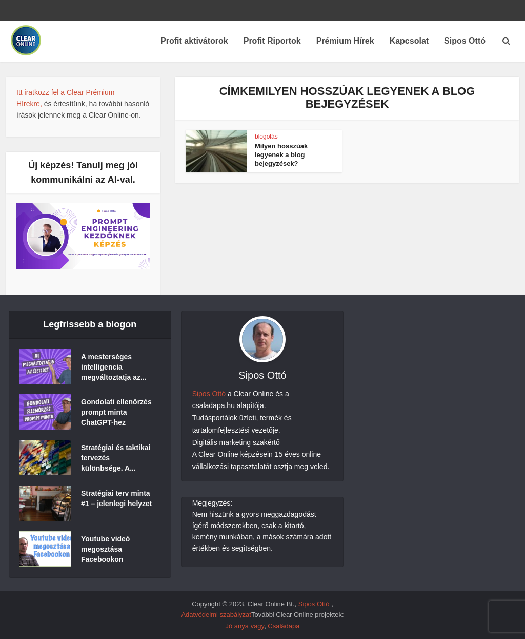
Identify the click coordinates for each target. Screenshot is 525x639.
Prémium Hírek (345, 40)
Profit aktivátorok (194, 40)
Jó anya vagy (244, 626)
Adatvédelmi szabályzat (216, 614)
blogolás (266, 136)
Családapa (283, 626)
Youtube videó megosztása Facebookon (105, 549)
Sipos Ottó (465, 40)
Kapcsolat (409, 40)
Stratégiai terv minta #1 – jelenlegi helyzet (116, 498)
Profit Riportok (272, 40)
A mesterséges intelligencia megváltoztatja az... (114, 367)
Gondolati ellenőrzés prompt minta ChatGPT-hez (116, 412)
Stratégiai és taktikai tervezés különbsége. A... (115, 457)
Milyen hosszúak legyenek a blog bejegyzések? (281, 154)
